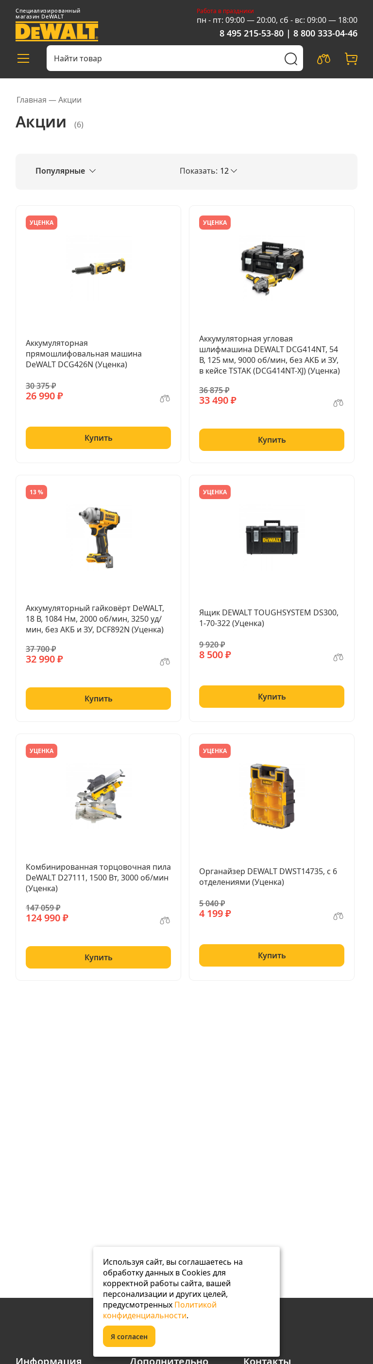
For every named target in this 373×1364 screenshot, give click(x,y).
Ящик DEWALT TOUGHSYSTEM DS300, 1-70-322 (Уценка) (269, 617)
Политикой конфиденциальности (160, 1310)
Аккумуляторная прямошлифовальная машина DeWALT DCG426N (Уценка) (84, 354)
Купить (99, 437)
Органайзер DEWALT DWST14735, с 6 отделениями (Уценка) (268, 876)
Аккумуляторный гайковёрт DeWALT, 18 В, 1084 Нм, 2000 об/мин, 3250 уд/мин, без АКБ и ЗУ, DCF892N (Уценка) (95, 619)
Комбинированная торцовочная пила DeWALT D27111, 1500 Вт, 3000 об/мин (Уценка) (98, 877)
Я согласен (129, 1336)
